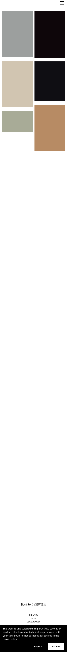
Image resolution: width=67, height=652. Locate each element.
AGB (33, 618)
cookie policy (10, 639)
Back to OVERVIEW (33, 604)
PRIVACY (33, 615)
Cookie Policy (33, 621)
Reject (38, 646)
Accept (55, 646)
